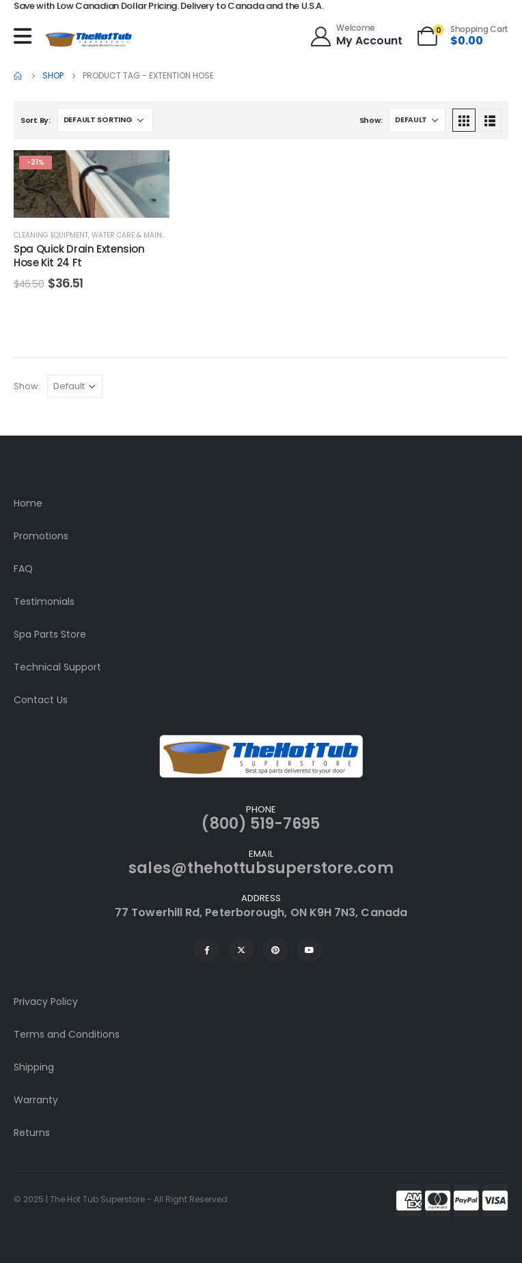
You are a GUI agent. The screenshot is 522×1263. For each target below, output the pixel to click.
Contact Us (41, 700)
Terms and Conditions (67, 1034)
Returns (32, 1132)
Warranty (36, 1100)
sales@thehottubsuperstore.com (260, 868)
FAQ (23, 569)
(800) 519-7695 (261, 823)
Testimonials (44, 601)
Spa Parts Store (50, 634)
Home (28, 503)
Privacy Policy (46, 1001)
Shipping (34, 1067)
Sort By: (35, 120)
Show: (371, 120)
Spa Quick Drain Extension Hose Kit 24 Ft (79, 256)
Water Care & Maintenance (142, 235)
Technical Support (57, 667)
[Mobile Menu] (26, 36)
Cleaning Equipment (51, 235)
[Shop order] (105, 120)
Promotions (41, 536)
